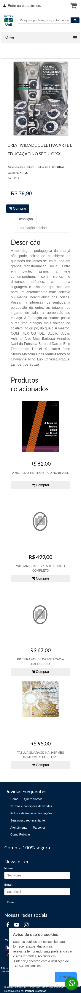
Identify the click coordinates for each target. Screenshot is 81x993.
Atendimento (18, 827)
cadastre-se (31, 6)
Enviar (11, 902)
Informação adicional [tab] (33, 228)
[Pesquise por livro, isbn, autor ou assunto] (44, 20)
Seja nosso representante (27, 820)
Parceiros (39, 827)
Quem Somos (33, 799)
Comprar (18, 208)
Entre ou (14, 6)
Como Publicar (20, 834)
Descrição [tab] (25, 219)
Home (14, 799)
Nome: (9, 868)
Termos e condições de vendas (31, 806)
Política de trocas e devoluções (31, 813)
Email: (8, 884)
